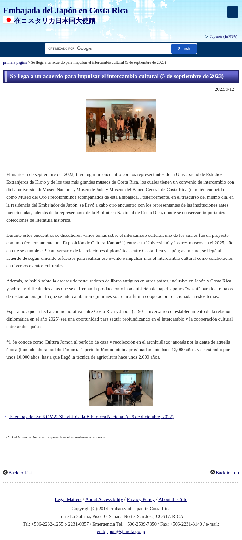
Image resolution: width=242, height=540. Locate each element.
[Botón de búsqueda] (184, 48)
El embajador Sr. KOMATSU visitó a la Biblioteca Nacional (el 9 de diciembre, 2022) (91, 416)
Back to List (20, 472)
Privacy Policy (141, 499)
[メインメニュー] (232, 12)
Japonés (223, 36)
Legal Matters (68, 499)
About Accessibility (104, 499)
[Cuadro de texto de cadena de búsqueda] (106, 48)
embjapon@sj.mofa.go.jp (121, 531)
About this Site (172, 499)
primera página (15, 62)
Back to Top (227, 472)
